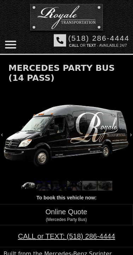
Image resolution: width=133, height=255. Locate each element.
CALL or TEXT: (66, 236)
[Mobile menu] (11, 44)
